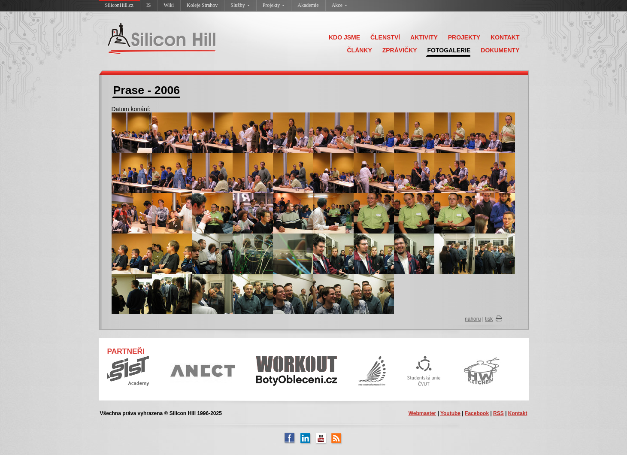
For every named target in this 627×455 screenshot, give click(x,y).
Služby (239, 5)
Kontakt (517, 413)
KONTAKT (505, 37)
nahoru (473, 319)
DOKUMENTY (500, 50)
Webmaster (422, 413)
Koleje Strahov (202, 5)
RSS (498, 413)
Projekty (274, 5)
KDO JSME (344, 37)
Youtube (450, 413)
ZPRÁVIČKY (399, 50)
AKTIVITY (424, 37)
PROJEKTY (464, 37)
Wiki (169, 5)
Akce (339, 5)
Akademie (307, 5)
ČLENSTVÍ (385, 37)
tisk (489, 319)
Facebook (477, 413)
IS (148, 5)
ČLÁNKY (359, 50)
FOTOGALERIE (449, 50)
